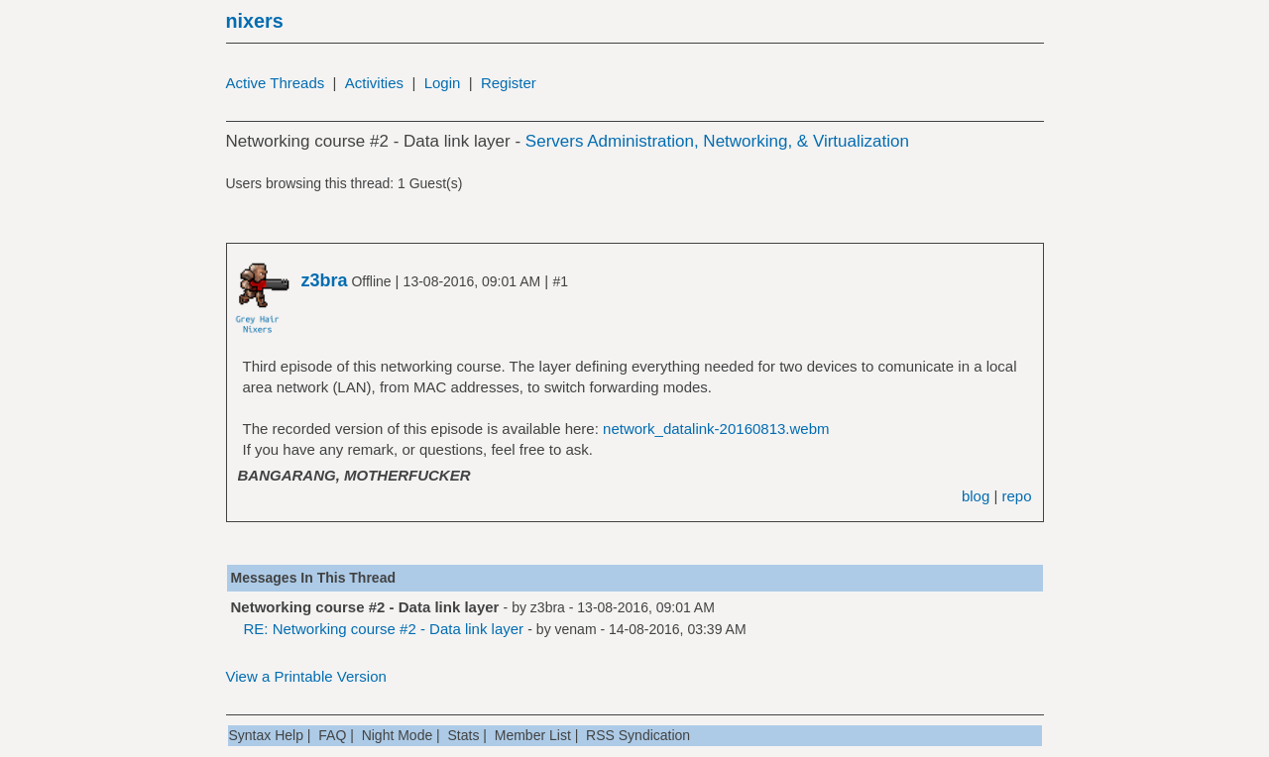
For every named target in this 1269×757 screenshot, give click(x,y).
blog (975, 495)
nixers (255, 21)
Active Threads (275, 82)
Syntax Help (266, 735)
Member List (533, 735)
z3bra (547, 607)
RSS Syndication (638, 735)
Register (508, 82)
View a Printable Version (306, 676)
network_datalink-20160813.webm (716, 428)
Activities (374, 82)
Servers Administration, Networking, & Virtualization (717, 141)
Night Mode (397, 735)
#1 (560, 281)
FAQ (332, 735)
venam (576, 629)
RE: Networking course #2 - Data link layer (384, 628)
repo (1016, 495)
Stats (464, 735)
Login (442, 82)
